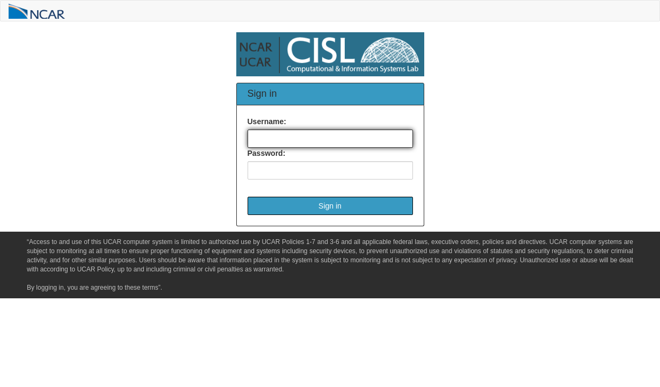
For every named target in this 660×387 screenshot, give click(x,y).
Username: (267, 121)
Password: (267, 153)
